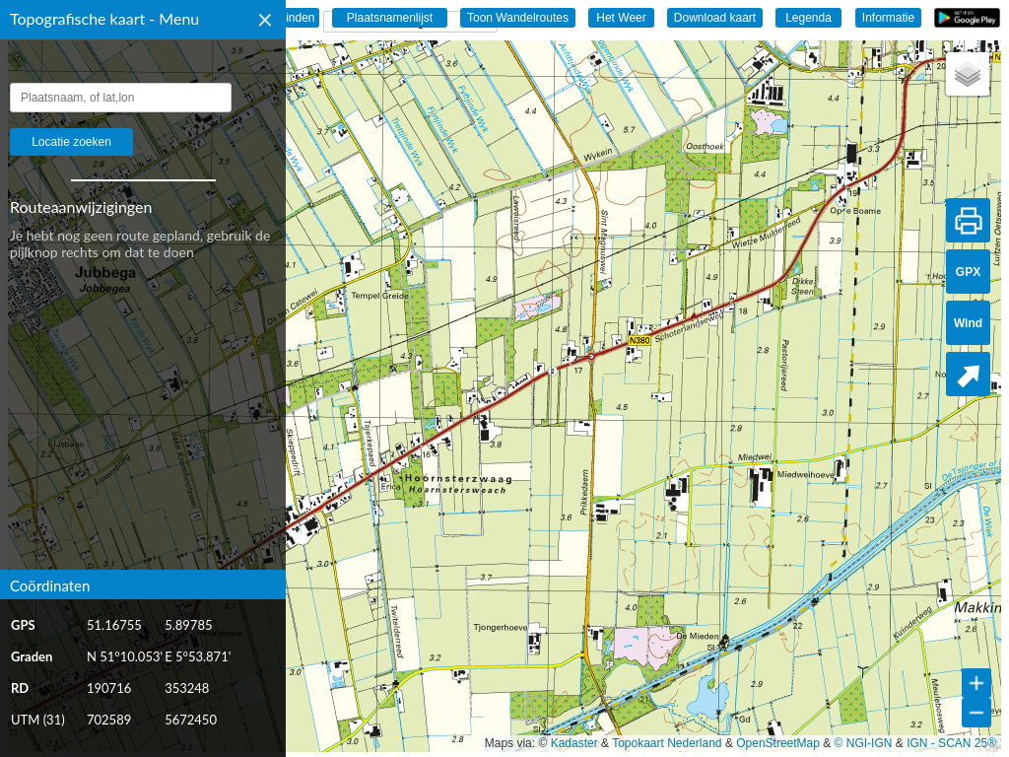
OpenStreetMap (778, 743)
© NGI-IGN (864, 743)
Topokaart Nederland (666, 743)
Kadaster (574, 743)
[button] (967, 74)
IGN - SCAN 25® (951, 743)
